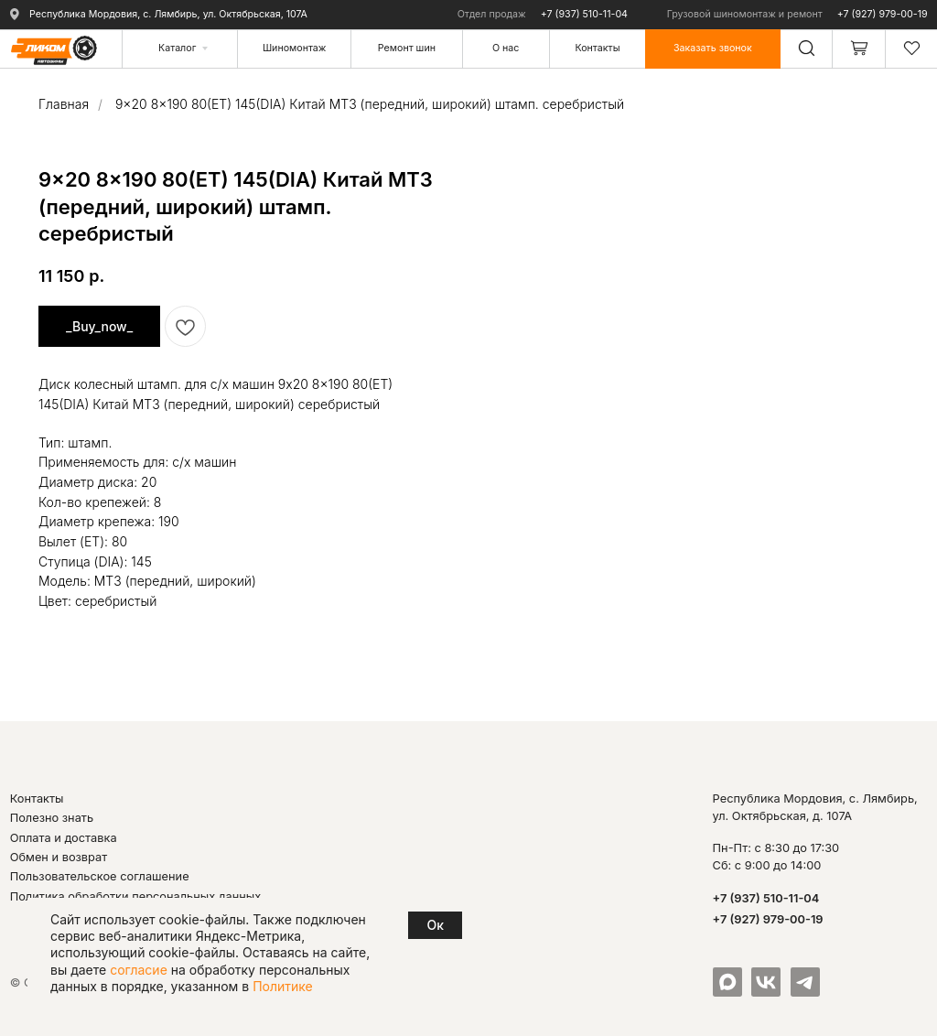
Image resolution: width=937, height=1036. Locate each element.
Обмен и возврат (59, 857)
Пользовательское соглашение (99, 876)
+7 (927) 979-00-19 (882, 14)
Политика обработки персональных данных (136, 896)
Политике (283, 986)
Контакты (37, 798)
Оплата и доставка (63, 838)
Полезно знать (51, 818)
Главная (63, 104)
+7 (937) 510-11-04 (584, 14)
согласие (138, 969)
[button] (712, 48)
